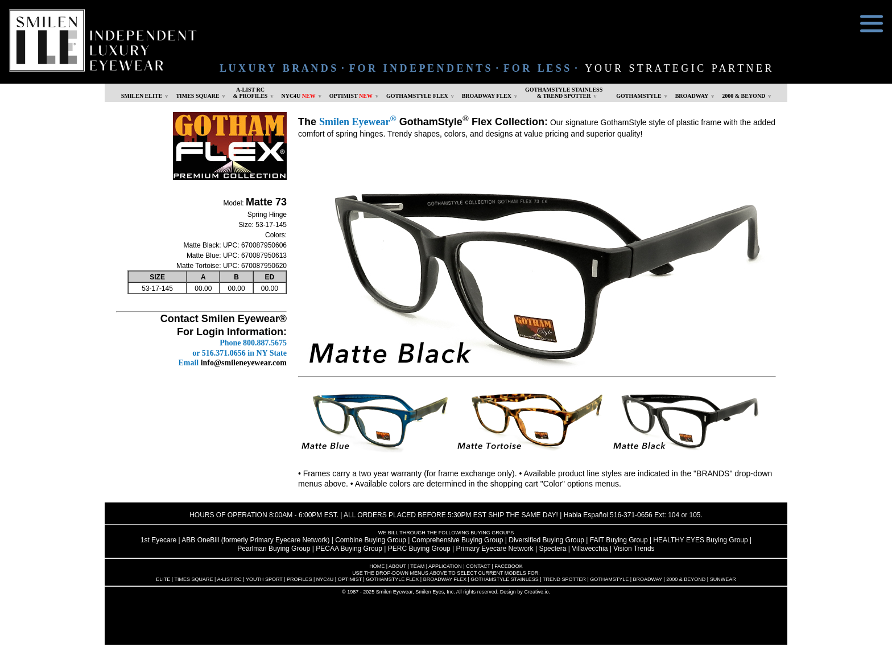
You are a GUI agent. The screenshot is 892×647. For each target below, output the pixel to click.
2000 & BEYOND (743, 96)
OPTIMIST (351, 96)
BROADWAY (692, 96)
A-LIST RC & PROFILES (250, 92)
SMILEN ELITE (142, 96)
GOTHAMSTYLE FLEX (417, 96)
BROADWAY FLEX (486, 96)
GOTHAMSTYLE (638, 96)
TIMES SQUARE (197, 96)
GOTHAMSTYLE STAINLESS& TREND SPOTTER (563, 92)
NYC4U (298, 96)
